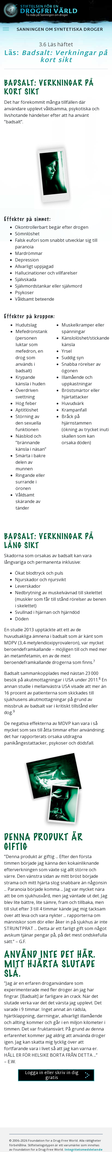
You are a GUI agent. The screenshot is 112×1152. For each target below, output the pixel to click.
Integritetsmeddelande (83, 1149)
